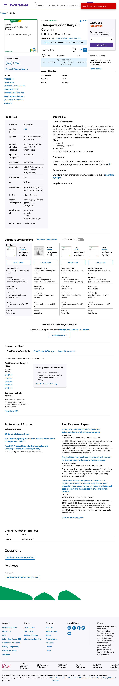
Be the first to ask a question (20, 557)
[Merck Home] (19, 5)
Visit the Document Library (46, 384)
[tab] (5, 13)
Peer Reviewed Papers (14, 96)
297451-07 (8, 378)
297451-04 (8, 385)
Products (3, 13)
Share (83, 20)
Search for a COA (11, 411)
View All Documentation (17, 69)
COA (9, 63)
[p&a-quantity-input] (102, 39)
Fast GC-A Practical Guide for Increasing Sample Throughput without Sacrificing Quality (26, 447)
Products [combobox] (40, 5)
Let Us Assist (95, 69)
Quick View (18, 262)
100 (25, 129)
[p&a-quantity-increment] (111, 39)
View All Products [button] (59, 335)
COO (17, 63)
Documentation (11, 89)
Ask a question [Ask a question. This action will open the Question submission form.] (75, 38)
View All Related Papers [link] (73, 517)
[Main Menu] (5, 5)
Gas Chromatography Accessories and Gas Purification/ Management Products (30, 440)
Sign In (47, 42)
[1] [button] (110, 164)
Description (9, 82)
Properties (9, 79)
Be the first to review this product (23, 578)
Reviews (8, 103)
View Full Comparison (47, 239)
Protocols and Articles (14, 92)
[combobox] (64, 5)
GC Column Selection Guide (17, 434)
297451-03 (8, 388)
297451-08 (8, 375)
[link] (12, 627)
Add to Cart (102, 45)
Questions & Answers (13, 99)
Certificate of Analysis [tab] (18, 351)
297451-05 (8, 381)
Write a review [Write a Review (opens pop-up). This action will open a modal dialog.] (61, 38)
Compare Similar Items (14, 86)
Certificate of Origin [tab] (44, 351)
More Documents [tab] (67, 351)
